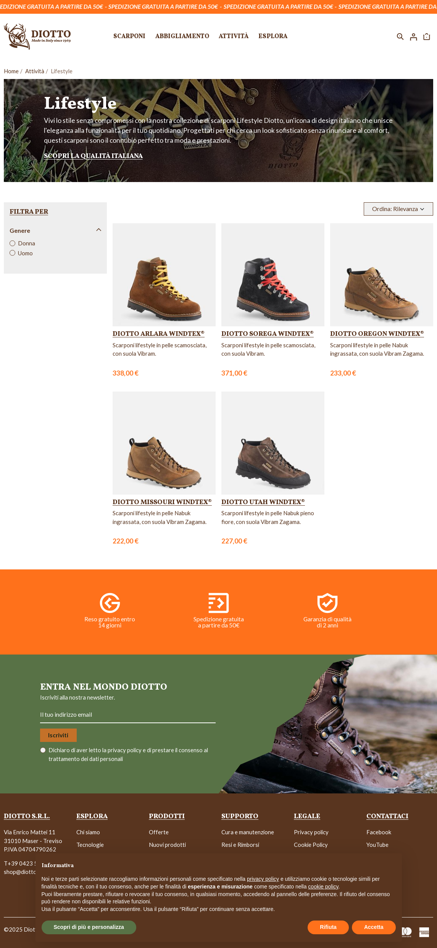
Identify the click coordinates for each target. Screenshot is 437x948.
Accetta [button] (374, 927)
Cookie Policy (311, 844)
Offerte (159, 832)
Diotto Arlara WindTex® (159, 334)
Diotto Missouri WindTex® (162, 502)
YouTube (377, 844)
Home (11, 71)
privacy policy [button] (263, 879)
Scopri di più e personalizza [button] (89, 927)
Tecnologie (90, 844)
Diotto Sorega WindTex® (267, 334)
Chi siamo (88, 832)
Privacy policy (311, 832)
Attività (34, 71)
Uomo (25, 253)
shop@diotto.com (26, 871)
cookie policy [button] (323, 887)
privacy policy (125, 749)
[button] (400, 36)
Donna (26, 243)
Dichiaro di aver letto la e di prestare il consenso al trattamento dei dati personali (128, 754)
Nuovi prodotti (167, 844)
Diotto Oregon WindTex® (377, 334)
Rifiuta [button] (328, 927)
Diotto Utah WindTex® (263, 502)
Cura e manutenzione (247, 832)
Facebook (378, 832)
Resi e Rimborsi (240, 844)
